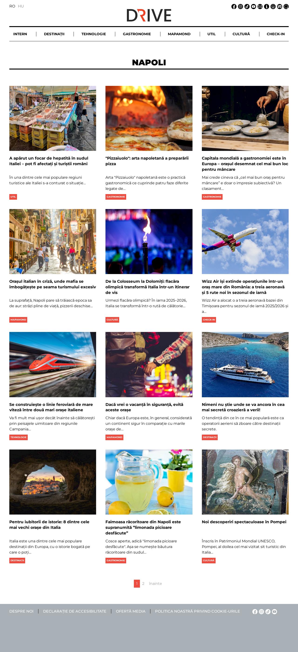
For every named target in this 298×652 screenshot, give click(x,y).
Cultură (112, 319)
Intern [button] (20, 34)
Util (13, 196)
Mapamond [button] (179, 34)
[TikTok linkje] (246, 6)
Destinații (210, 437)
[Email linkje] (259, 6)
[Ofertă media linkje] (279, 6)
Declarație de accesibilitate (74, 611)
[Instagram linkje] (240, 6)
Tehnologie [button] (93, 34)
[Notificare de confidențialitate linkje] (272, 6)
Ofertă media (131, 611)
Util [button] (211, 34)
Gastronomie (116, 196)
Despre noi (21, 611)
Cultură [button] (241, 34)
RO (12, 6)
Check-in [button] (276, 34)
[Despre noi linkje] (266, 6)
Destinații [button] (54, 34)
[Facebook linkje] (233, 6)
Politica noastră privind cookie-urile (197, 611)
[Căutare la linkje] (285, 6)
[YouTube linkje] (253, 6)
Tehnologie (18, 437)
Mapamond (18, 319)
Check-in (209, 319)
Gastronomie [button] (137, 34)
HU (21, 6)
